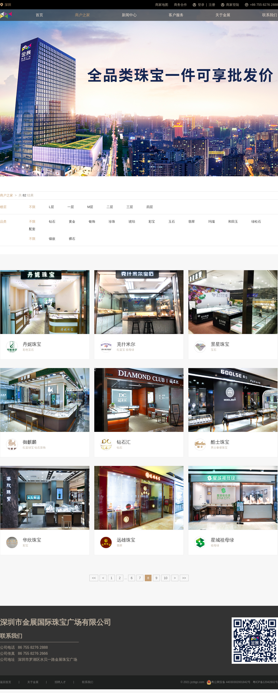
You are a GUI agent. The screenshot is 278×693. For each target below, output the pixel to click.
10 (165, 578)
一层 (70, 207)
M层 (90, 207)
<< (94, 578)
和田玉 (233, 221)
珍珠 (112, 221)
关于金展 (222, 15)
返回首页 (5, 682)
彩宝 (151, 221)
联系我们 (269, 15)
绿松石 (256, 221)
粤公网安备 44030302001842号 (228, 682)
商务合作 (180, 4)
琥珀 (132, 221)
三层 (129, 207)
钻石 (52, 221)
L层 (51, 207)
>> (184, 578)
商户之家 (82, 15)
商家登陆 (232, 4)
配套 (32, 229)
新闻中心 (129, 15)
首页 (39, 15)
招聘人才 (60, 682)
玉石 (171, 221)
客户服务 (176, 15)
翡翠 (191, 221)
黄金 (72, 221)
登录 (201, 4)
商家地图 (161, 4)
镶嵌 (52, 239)
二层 (110, 207)
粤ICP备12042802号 (265, 682)
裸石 (72, 239)
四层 (149, 207)
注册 (212, 4)
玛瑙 (211, 221)
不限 (32, 207)
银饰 (92, 221)
